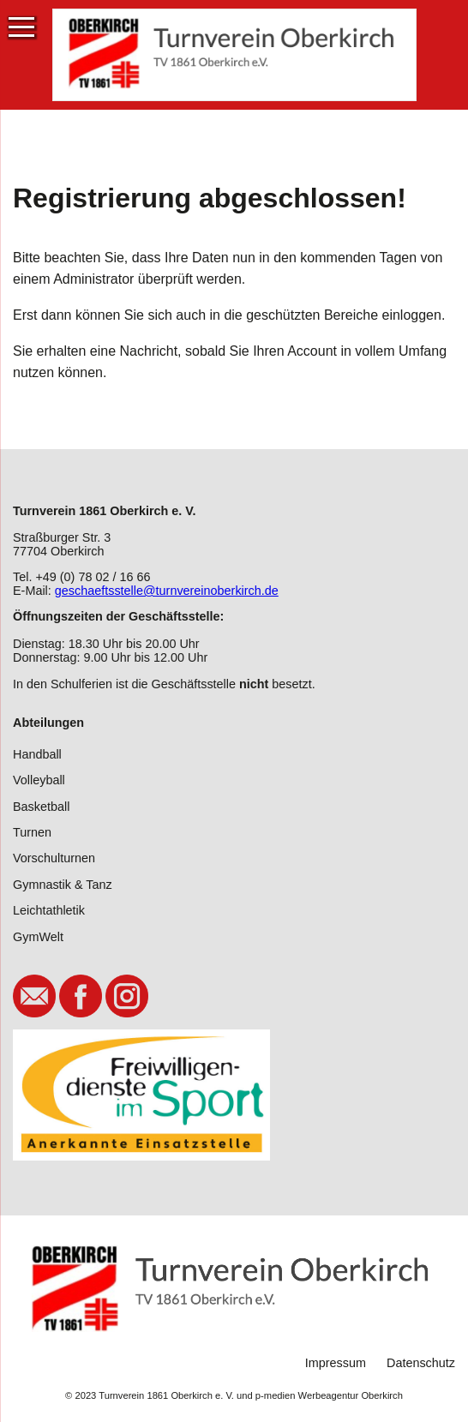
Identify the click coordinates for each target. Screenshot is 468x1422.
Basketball (41, 806)
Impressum (335, 1363)
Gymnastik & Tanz (62, 884)
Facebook (80, 996)
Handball (37, 754)
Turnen (32, 832)
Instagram (126, 996)
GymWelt (38, 937)
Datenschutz (421, 1363)
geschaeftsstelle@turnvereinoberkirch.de (167, 590)
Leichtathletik (49, 910)
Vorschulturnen (54, 858)
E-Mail (34, 996)
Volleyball (39, 780)
